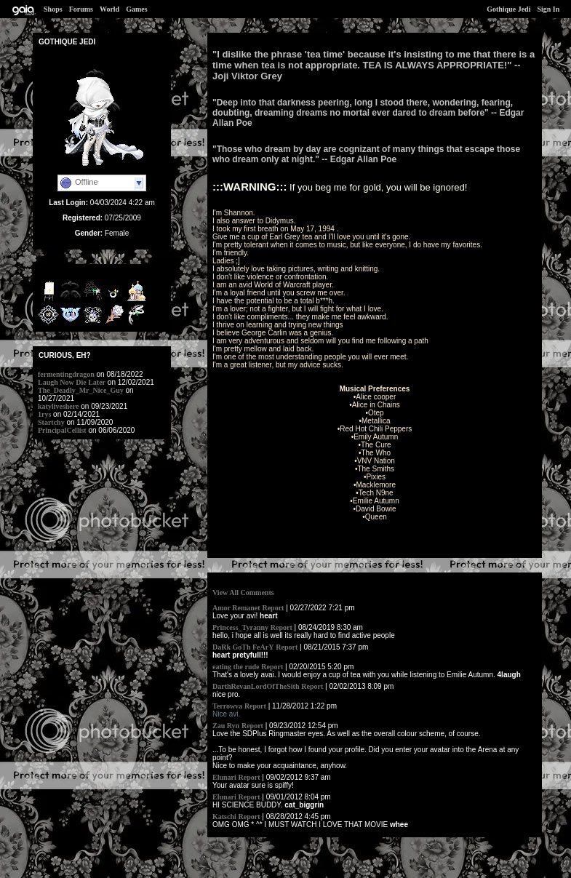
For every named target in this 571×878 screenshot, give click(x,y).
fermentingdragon (66, 374)
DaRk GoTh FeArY (242, 647)
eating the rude (235, 667)
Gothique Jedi (508, 9)
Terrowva (227, 706)
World (109, 9)
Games (136, 9)
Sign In (548, 9)
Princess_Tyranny (240, 627)
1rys (44, 414)
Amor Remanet (236, 608)
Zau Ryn (225, 726)
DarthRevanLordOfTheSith (255, 686)
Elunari (224, 777)
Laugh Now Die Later (71, 382)
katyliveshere (58, 406)
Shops (53, 9)
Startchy (51, 422)
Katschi (224, 817)
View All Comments (243, 592)
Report (273, 608)
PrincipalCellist (62, 430)
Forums (81, 9)
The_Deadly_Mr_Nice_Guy (81, 390)
